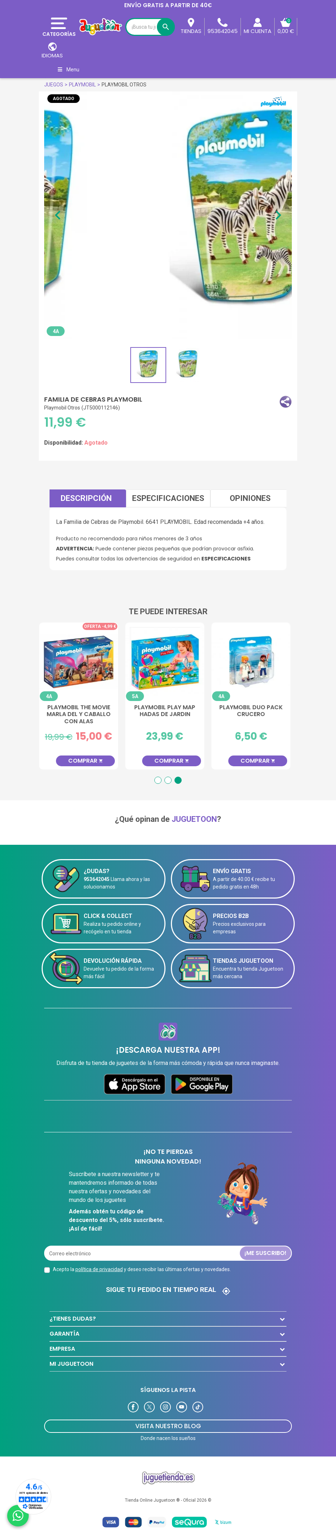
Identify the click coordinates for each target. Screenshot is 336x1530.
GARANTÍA (64, 1334)
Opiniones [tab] (250, 498)
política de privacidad (99, 1269)
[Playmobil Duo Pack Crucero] (254, 662)
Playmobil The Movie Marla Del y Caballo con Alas (82, 714)
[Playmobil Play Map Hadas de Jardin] (168, 662)
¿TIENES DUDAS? (73, 1319)
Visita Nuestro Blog (168, 1426)
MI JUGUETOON (71, 1364)
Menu (68, 69)
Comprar (88, 761)
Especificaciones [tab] (168, 498)
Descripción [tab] (86, 498)
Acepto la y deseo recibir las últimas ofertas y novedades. (142, 1269)
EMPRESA (62, 1349)
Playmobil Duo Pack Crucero (254, 711)
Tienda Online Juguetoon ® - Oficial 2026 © (168, 1500)
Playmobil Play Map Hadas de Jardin (168, 711)
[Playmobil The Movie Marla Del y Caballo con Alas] (82, 662)
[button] (285, 401)
